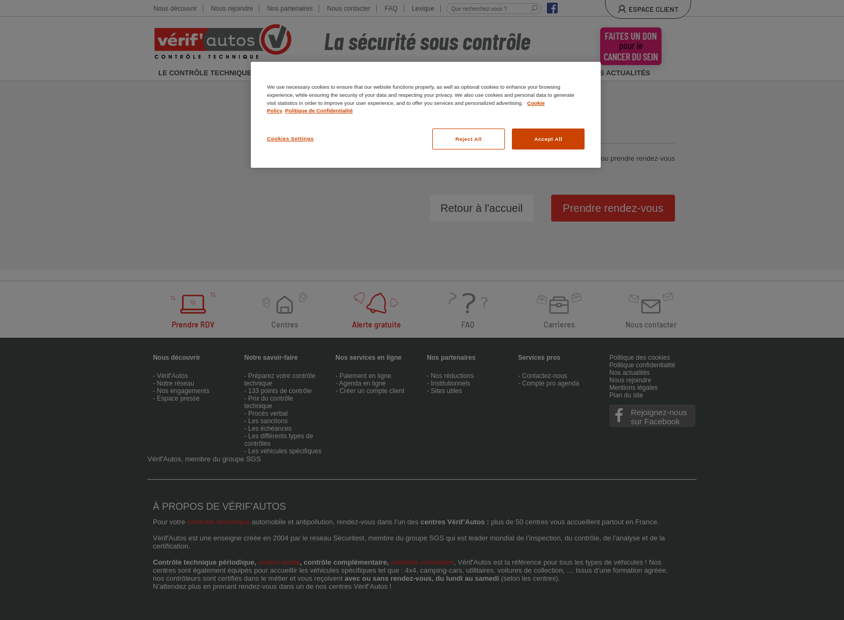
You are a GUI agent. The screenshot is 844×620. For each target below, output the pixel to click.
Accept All (548, 139)
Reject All (468, 139)
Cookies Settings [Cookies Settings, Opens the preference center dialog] (290, 138)
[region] (426, 115)
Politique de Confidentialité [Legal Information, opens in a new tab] (319, 110)
